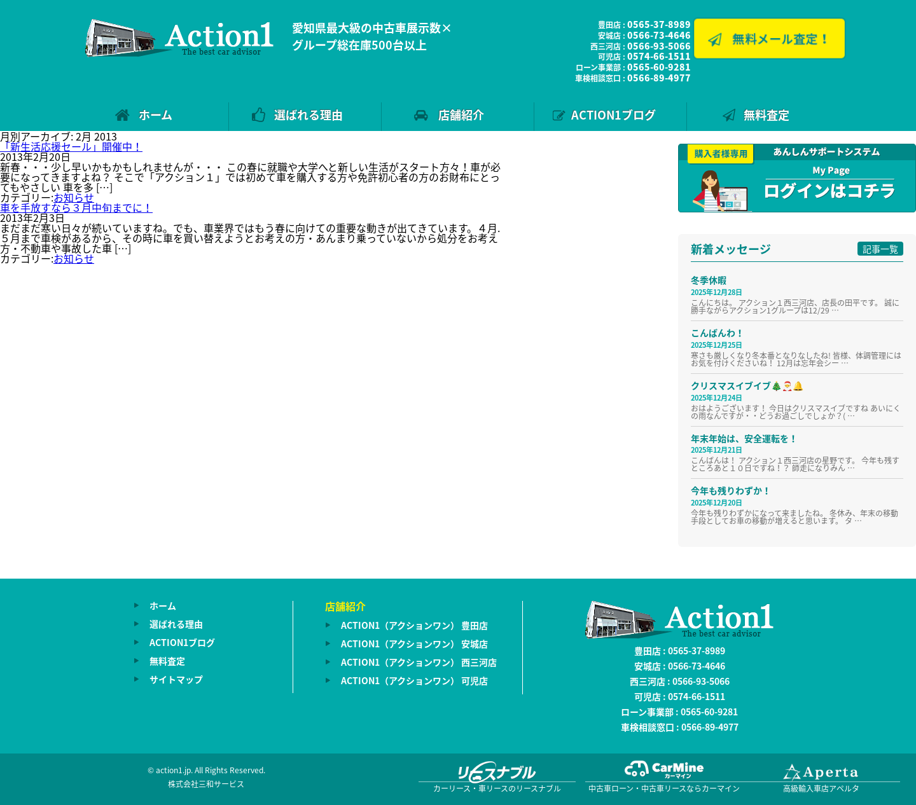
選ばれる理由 (308, 114)
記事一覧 (880, 248)
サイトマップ (176, 679)
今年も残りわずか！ (731, 490)
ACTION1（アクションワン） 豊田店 (414, 625)
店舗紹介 (461, 114)
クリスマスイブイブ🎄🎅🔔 (747, 385)
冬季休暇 (708, 279)
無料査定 (766, 114)
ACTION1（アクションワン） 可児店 (414, 680)
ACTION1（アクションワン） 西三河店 (419, 661)
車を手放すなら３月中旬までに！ (76, 207)
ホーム (155, 114)
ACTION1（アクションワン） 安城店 (414, 643)
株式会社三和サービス (206, 784)
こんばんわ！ (717, 332)
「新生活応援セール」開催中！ (71, 146)
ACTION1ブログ (613, 114)
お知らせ (73, 197)
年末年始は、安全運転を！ (744, 438)
